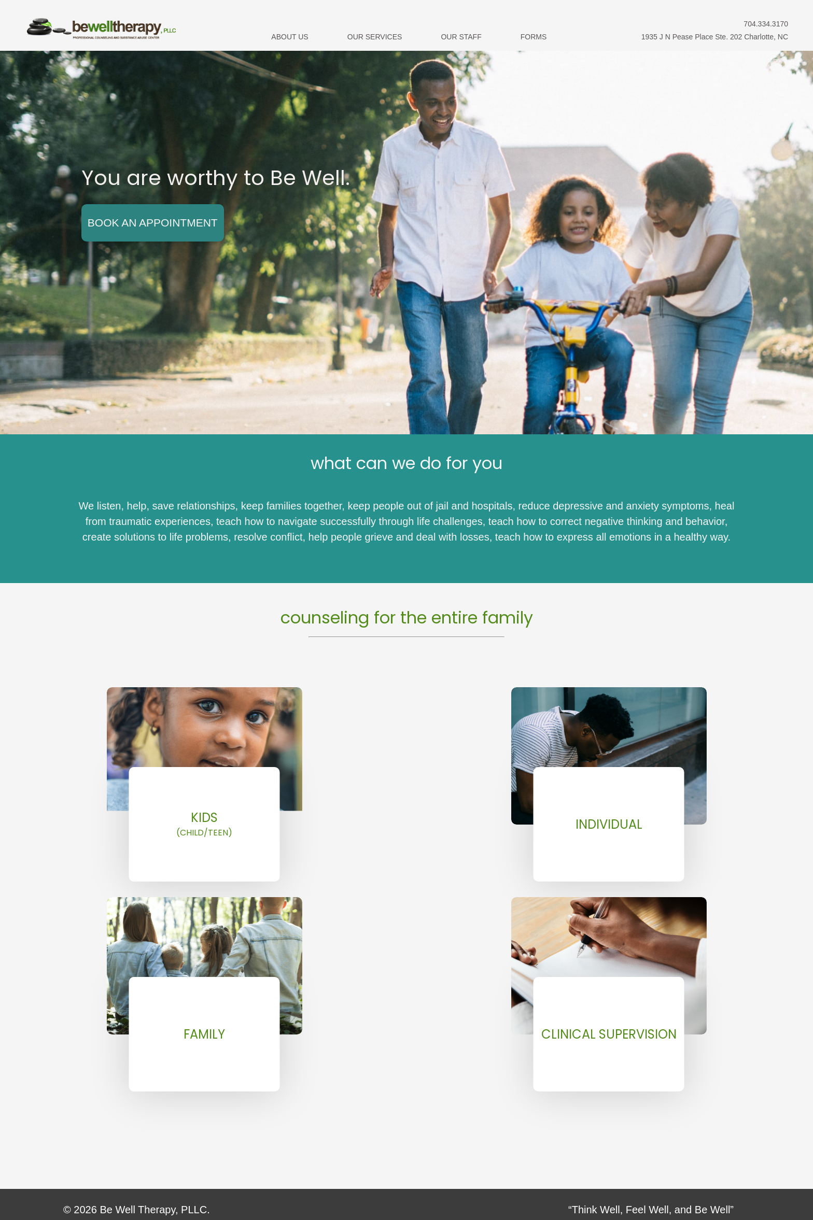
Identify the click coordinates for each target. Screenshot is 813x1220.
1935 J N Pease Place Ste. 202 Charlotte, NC (714, 36)
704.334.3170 (766, 23)
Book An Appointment (153, 223)
